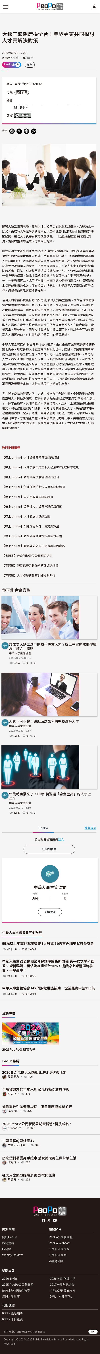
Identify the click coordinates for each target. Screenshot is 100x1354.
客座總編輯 (56, 1261)
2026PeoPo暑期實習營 (18, 1049)
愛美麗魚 (13, 1076)
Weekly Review (12, 1255)
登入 (61, 839)
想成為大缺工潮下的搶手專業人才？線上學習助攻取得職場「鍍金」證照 (53, 646)
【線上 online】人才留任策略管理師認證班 (30, 457)
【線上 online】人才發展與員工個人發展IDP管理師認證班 (40, 467)
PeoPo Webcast (59, 1243)
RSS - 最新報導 (12, 1313)
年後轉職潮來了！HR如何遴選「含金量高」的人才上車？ (50, 796)
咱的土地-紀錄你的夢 (16, 1290)
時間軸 (6, 1249)
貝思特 (12, 1094)
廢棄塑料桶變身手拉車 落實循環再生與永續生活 (39, 1157)
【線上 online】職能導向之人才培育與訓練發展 (33, 546)
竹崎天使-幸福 (17, 1145)
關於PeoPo (9, 1237)
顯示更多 (21, 107)
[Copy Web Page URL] (33, 131)
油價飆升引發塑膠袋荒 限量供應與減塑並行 (37, 1106)
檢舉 (29, 64)
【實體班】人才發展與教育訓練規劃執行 (28, 575)
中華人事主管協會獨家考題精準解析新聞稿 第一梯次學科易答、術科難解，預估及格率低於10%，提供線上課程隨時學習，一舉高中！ (48, 965)
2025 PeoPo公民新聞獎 (18, 1284)
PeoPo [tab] (43, 828)
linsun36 (13, 1111)
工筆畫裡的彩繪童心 (18, 1140)
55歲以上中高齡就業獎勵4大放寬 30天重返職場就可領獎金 (48, 944)
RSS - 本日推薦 (12, 1319)
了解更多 (50, 912)
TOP (93, 1331)
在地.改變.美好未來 (62, 1290)
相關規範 (8, 1243)
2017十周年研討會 (62, 1284)
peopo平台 (14, 1128)
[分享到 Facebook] (12, 131)
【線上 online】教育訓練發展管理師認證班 (30, 477)
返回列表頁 (49, 849)
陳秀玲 (12, 1162)
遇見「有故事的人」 (63, 1296)
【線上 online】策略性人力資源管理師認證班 (32, 506)
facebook (44, 1220)
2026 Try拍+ (10, 1278)
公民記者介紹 (58, 1255)
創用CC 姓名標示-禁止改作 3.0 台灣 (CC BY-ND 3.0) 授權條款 (23, 115)
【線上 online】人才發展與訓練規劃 (26, 516)
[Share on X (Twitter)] (19, 131)
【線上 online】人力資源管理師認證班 (27, 497)
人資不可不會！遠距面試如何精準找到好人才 (44, 721)
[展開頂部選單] (94, 6)
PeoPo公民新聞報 (61, 1237)
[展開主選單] (5, 6)
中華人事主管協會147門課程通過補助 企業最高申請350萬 (48, 988)
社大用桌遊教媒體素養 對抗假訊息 (28, 1175)
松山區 (37, 84)
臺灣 (17, 84)
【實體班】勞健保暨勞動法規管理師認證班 (30, 565)
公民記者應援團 (59, 1249)
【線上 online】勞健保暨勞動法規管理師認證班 (33, 487)
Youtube (55, 1220)
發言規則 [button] (90, 828)
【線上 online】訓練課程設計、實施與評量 (30, 526)
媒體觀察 (21, 92)
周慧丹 (12, 1179)
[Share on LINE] (26, 131)
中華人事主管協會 (20, 653)
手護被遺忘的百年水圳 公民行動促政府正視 (35, 1089)
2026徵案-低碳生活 (62, 1278)
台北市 (27, 84)
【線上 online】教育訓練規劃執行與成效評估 (32, 536)
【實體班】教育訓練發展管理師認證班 (27, 555)
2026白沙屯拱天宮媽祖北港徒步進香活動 (34, 1072)
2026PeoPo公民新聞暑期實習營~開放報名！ (37, 1123)
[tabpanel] (49, 839)
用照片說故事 (11, 1296)
